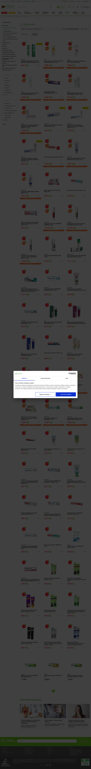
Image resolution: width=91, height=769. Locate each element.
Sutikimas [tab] (24, 378)
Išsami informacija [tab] (45, 378)
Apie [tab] (67, 378)
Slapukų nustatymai (45, 394)
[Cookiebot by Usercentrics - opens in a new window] (69, 374)
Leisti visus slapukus (66, 394)
